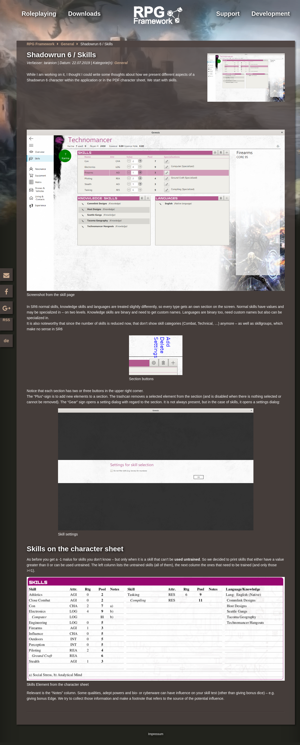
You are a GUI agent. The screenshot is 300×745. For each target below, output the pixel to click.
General (67, 44)
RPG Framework (40, 44)
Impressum (155, 734)
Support (228, 13)
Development (270, 13)
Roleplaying (39, 13)
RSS (6, 320)
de (6, 340)
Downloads (84, 13)
